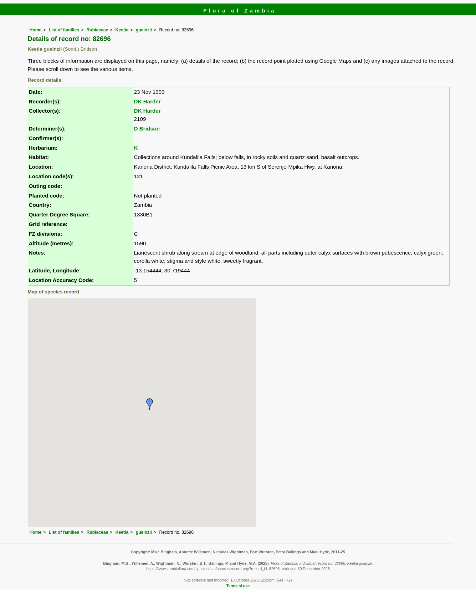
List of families (64, 29)
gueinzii (144, 29)
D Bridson (147, 129)
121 (138, 176)
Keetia (122, 29)
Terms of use (238, 586)
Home (36, 29)
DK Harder (147, 101)
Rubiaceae (97, 29)
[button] (149, 404)
